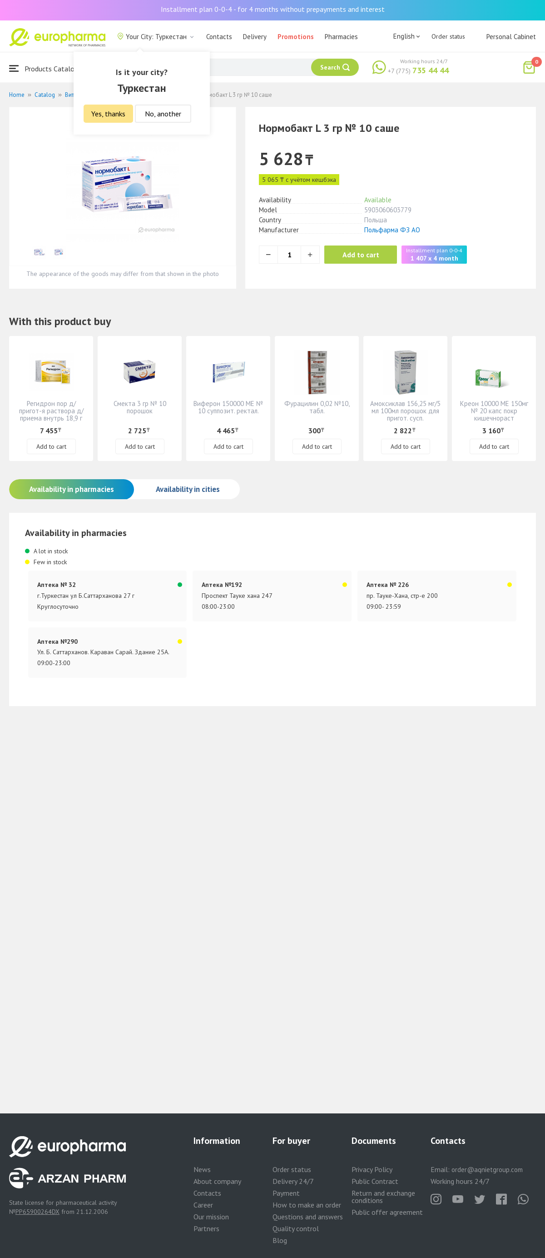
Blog (279, 1240)
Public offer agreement (387, 1212)
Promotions (295, 36)
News (202, 1169)
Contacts (219, 36)
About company (217, 1181)
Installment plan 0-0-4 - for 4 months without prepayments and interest (273, 9)
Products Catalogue (47, 68)
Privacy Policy (372, 1169)
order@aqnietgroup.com (487, 1169)
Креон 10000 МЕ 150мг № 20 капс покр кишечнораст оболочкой (494, 414)
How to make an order (306, 1204)
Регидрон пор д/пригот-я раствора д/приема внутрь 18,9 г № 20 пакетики (51, 414)
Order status (448, 36)
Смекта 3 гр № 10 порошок (140, 407)
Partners (206, 1228)
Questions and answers (307, 1216)
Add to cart (360, 254)
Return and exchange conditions (383, 1196)
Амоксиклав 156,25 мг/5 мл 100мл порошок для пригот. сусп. (405, 410)
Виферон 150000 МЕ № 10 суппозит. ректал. (228, 407)
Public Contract (375, 1181)
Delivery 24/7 (293, 1181)
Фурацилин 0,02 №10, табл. (317, 407)
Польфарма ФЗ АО (392, 230)
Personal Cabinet (511, 36)
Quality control (295, 1228)
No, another (163, 113)
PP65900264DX (37, 1212)
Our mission (211, 1216)
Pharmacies (341, 36)
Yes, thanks (108, 113)
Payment (286, 1193)
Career (203, 1204)
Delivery (255, 36)
